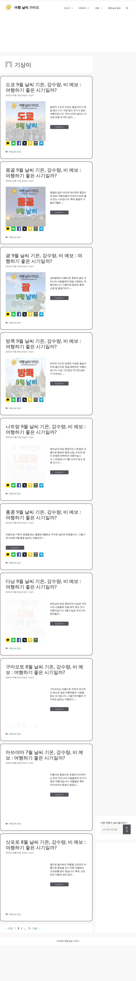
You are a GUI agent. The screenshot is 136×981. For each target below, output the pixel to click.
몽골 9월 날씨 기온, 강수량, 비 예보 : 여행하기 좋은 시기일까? (43, 173)
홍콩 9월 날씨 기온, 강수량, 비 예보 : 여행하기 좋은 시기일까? (43, 525)
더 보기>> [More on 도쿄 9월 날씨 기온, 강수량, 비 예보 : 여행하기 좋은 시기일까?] (59, 127)
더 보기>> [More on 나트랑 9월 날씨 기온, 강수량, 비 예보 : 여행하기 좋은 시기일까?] (59, 477)
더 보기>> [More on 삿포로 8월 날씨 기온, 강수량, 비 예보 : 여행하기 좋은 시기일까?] (59, 910)
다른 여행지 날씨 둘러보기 (114, 848)
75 (29, 954)
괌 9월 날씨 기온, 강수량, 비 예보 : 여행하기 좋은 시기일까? (44, 258)
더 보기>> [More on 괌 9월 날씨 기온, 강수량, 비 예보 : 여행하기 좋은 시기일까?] (59, 298)
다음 (36, 954)
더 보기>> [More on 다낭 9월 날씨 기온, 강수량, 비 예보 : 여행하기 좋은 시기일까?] (59, 639)
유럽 (100, 8)
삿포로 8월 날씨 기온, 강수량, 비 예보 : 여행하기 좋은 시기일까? (46, 870)
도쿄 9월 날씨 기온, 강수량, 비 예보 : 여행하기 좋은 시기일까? (43, 87)
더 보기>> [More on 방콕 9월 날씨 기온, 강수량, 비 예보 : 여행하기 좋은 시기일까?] (59, 383)
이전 (9, 954)
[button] (127, 8)
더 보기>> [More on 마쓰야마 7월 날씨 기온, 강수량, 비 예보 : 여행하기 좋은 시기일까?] (59, 820)
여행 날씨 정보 (114, 8)
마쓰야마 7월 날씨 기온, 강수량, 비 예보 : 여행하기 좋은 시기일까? (44, 780)
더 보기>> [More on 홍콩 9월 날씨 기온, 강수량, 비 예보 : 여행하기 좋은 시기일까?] (15, 558)
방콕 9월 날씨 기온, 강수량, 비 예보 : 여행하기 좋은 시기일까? (43, 344)
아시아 (70, 8)
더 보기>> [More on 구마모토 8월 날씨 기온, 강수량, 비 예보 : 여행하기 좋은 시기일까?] (59, 729)
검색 (127, 855)
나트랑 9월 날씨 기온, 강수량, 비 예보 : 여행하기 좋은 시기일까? (46, 434)
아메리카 (85, 8)
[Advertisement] (68, 33)
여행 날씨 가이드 (26, 7)
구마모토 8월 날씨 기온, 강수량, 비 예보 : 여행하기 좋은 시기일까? (44, 690)
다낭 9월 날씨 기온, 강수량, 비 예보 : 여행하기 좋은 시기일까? (43, 599)
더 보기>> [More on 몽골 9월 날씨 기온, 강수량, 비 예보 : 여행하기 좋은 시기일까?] (59, 212)
